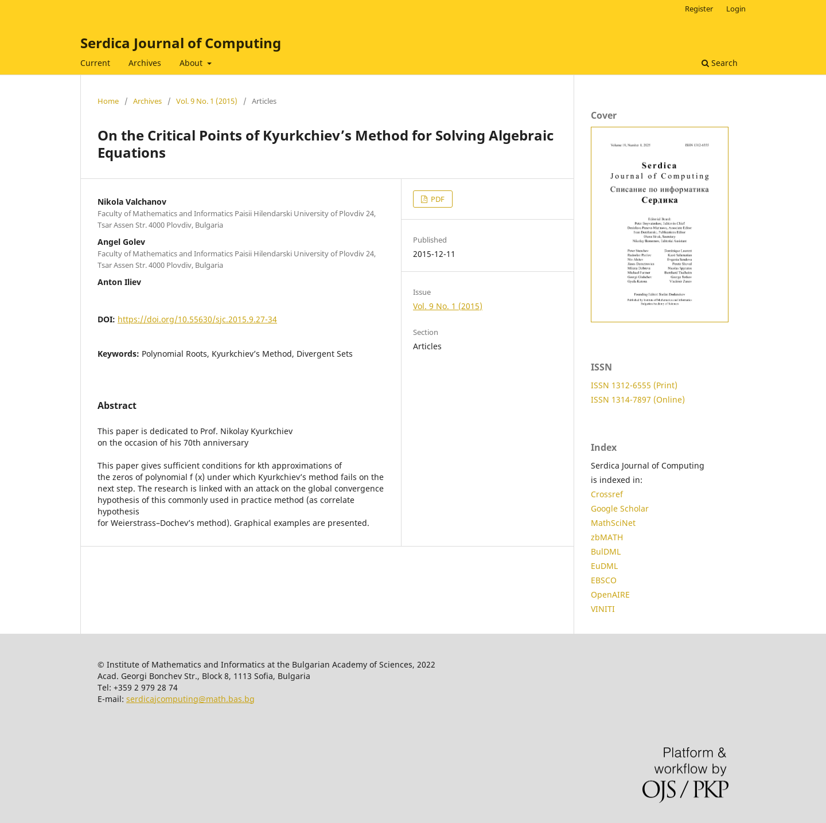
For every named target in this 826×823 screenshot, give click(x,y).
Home (108, 101)
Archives (144, 62)
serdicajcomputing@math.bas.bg (190, 698)
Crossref (607, 494)
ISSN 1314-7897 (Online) (638, 399)
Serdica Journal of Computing (180, 42)
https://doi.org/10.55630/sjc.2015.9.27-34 (197, 319)
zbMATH (607, 537)
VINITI (603, 608)
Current (95, 62)
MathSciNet (613, 522)
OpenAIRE (610, 594)
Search (720, 62)
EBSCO (604, 580)
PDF (437, 199)
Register (699, 8)
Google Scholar (620, 508)
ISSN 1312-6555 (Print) (634, 385)
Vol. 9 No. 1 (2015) (206, 101)
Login (736, 8)
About (192, 62)
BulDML (606, 551)
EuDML (604, 565)
